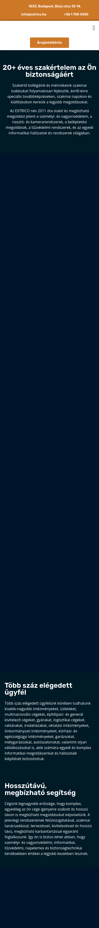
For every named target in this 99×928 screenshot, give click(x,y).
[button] (94, 28)
